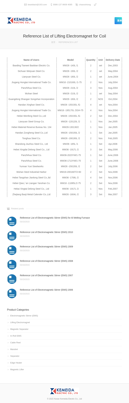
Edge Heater (16, 363)
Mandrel (14, 349)
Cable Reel (15, 342)
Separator (14, 356)
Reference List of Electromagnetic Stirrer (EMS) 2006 (46, 290)
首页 (53, 42)
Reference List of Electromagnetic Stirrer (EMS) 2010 (46, 232)
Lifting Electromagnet (20, 322)
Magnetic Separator (19, 329)
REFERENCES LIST (68, 42)
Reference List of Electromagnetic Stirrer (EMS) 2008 (46, 261)
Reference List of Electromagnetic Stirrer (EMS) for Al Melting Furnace (55, 217)
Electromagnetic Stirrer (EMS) (24, 315)
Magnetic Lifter (17, 369)
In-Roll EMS (15, 336)
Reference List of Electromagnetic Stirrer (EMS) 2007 (46, 275)
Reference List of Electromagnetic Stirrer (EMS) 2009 (46, 246)
